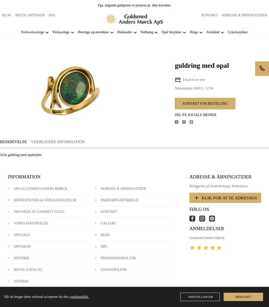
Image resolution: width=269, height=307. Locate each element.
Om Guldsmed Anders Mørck (40, 188)
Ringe (194, 32)
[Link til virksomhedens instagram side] (204, 220)
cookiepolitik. (79, 297)
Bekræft (243, 297)
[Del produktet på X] (178, 122)
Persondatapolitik (118, 258)
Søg (52, 15)
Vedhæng (146, 32)
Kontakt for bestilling (205, 103)
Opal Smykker (171, 32)
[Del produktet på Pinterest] (193, 122)
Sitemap (21, 281)
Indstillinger (200, 297)
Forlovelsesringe (32, 32)
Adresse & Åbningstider (244, 15)
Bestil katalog (28, 270)
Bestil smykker (30, 15)
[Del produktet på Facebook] (186, 122)
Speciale (22, 235)
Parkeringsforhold (119, 200)
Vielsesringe (61, 32)
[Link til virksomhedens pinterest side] (214, 220)
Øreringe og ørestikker (93, 32)
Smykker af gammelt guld (39, 212)
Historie (22, 258)
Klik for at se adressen (225, 198)
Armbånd (212, 32)
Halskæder (124, 32)
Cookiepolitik (114, 270)
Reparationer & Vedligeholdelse (45, 200)
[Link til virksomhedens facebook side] (194, 220)
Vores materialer (31, 223)
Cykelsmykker (238, 32)
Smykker (22, 246)
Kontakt (209, 15)
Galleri (108, 223)
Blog (6, 15)
